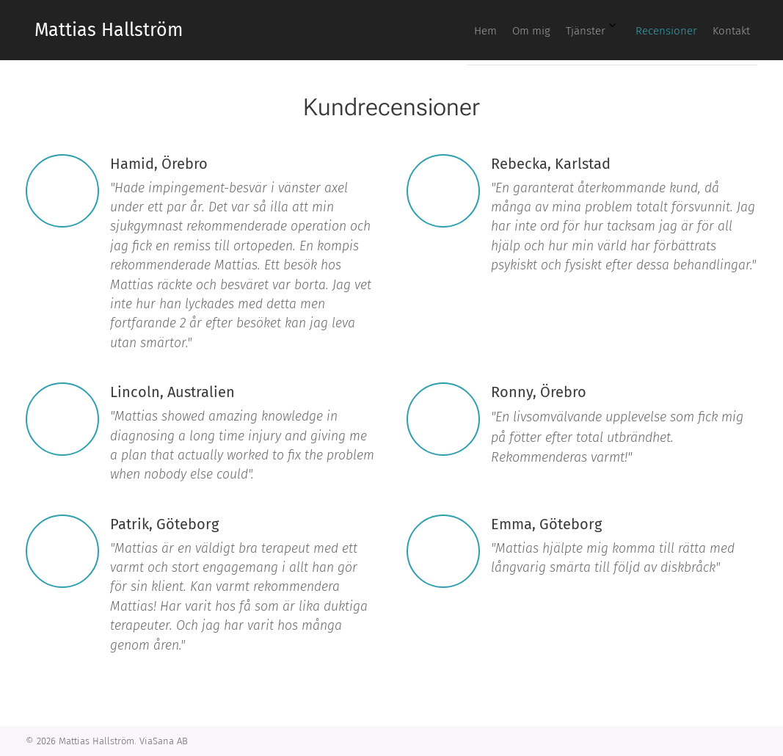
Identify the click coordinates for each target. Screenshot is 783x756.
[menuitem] (628, 30)
